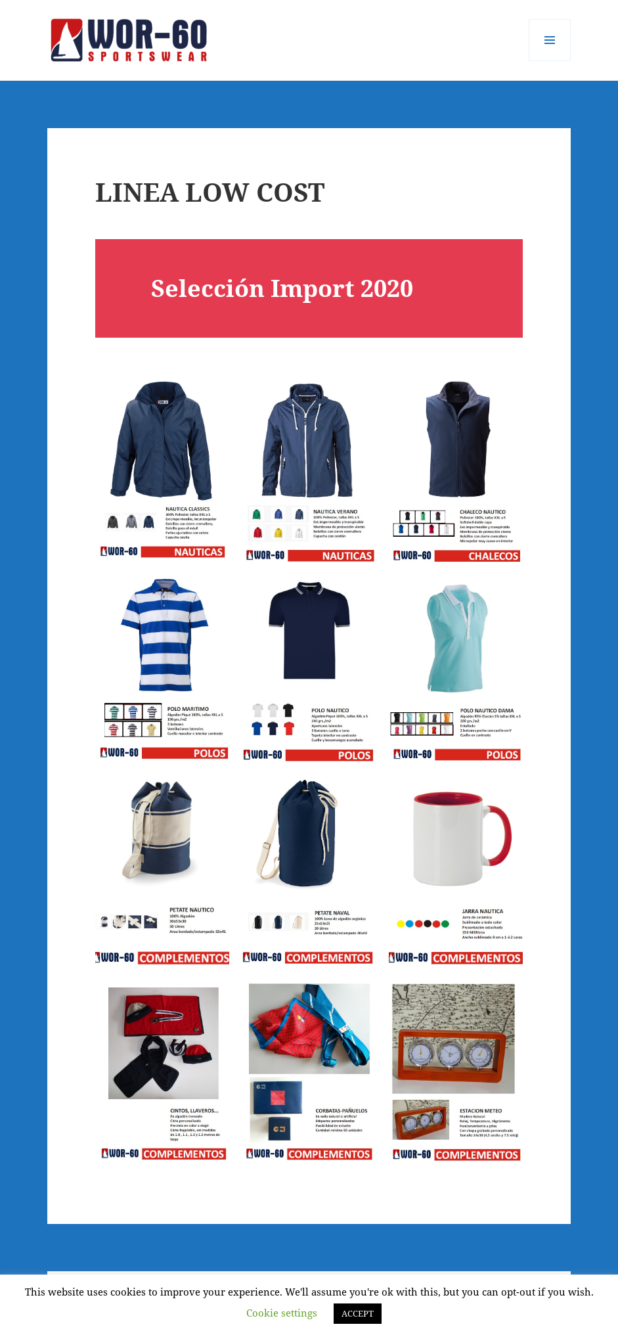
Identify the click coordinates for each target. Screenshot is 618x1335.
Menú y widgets (550, 60)
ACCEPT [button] (358, 1313)
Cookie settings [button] (281, 1312)
